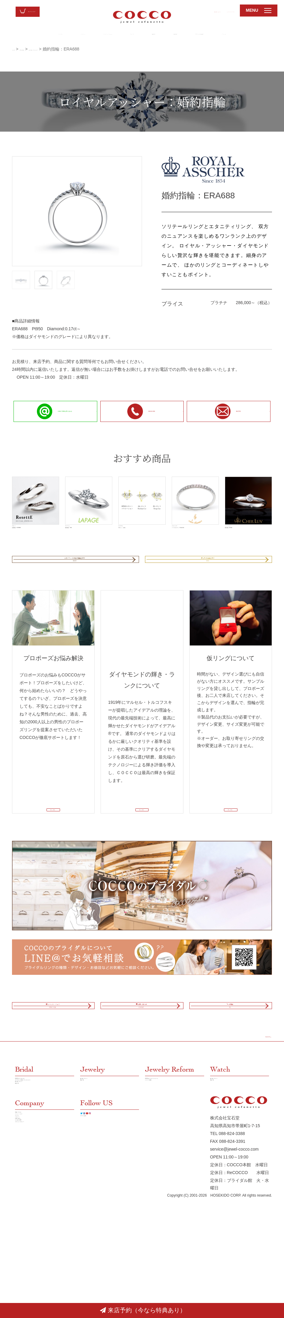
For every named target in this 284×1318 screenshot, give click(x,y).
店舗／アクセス (29, 1234)
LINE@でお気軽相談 (226, 35)
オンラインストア (45, 12)
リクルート (266, 35)
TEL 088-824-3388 (227, 1252)
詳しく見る (50, 846)
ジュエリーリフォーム (90, 35)
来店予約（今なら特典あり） (143, 1310)
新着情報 (187, 35)
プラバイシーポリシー (36, 1281)
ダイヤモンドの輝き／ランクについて (44, 1179)
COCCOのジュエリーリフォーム (174, 1171)
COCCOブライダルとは (37, 1167)
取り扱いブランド (32, 1191)
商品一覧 (23, 1199)
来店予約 (224, 411)
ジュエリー (48, 35)
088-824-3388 (218, 11)
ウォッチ (127, 35)
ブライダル (15, 35)
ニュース (23, 1249)
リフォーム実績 (159, 1183)
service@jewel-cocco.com (234, 1267)
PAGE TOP (254, 1120)
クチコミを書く (95, 1251)
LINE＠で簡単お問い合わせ (50, 411)
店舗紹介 (157, 35)
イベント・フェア (32, 1242)
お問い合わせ (180, 11)
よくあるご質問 (29, 1273)
